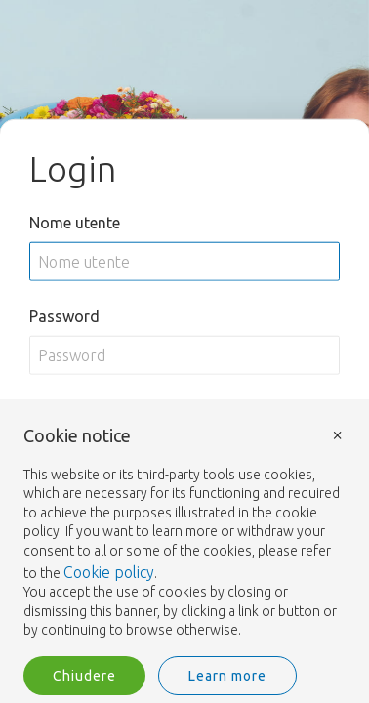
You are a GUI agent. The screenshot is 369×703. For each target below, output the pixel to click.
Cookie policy (108, 572)
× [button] (338, 434)
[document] (184, 534)
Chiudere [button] (84, 675)
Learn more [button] (227, 675)
